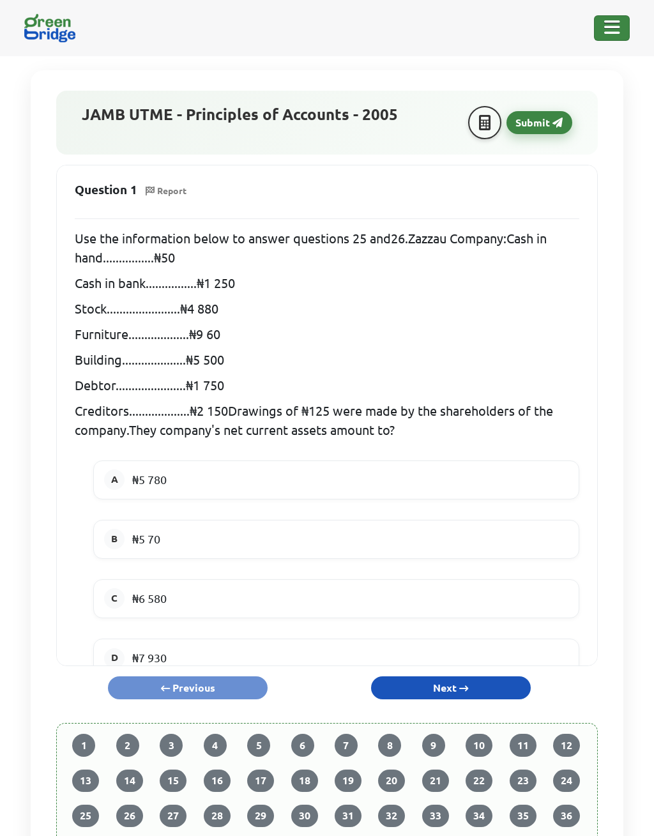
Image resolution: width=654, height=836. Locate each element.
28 (217, 815)
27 (173, 815)
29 (260, 815)
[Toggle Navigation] (612, 28)
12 (566, 745)
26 (129, 815)
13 (85, 780)
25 (85, 815)
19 (348, 780)
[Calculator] (484, 122)
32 (391, 815)
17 (260, 780)
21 (435, 780)
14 (129, 780)
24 (566, 780)
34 (479, 815)
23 (523, 780)
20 (391, 780)
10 (479, 745)
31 (348, 815)
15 (173, 780)
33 (435, 815)
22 (479, 780)
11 (523, 745)
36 (566, 815)
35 (523, 815)
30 (304, 815)
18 (304, 780)
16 (217, 780)
